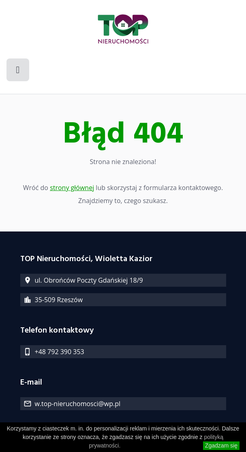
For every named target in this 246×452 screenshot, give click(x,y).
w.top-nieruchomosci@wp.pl (77, 403)
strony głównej (72, 187)
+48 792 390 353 (59, 351)
